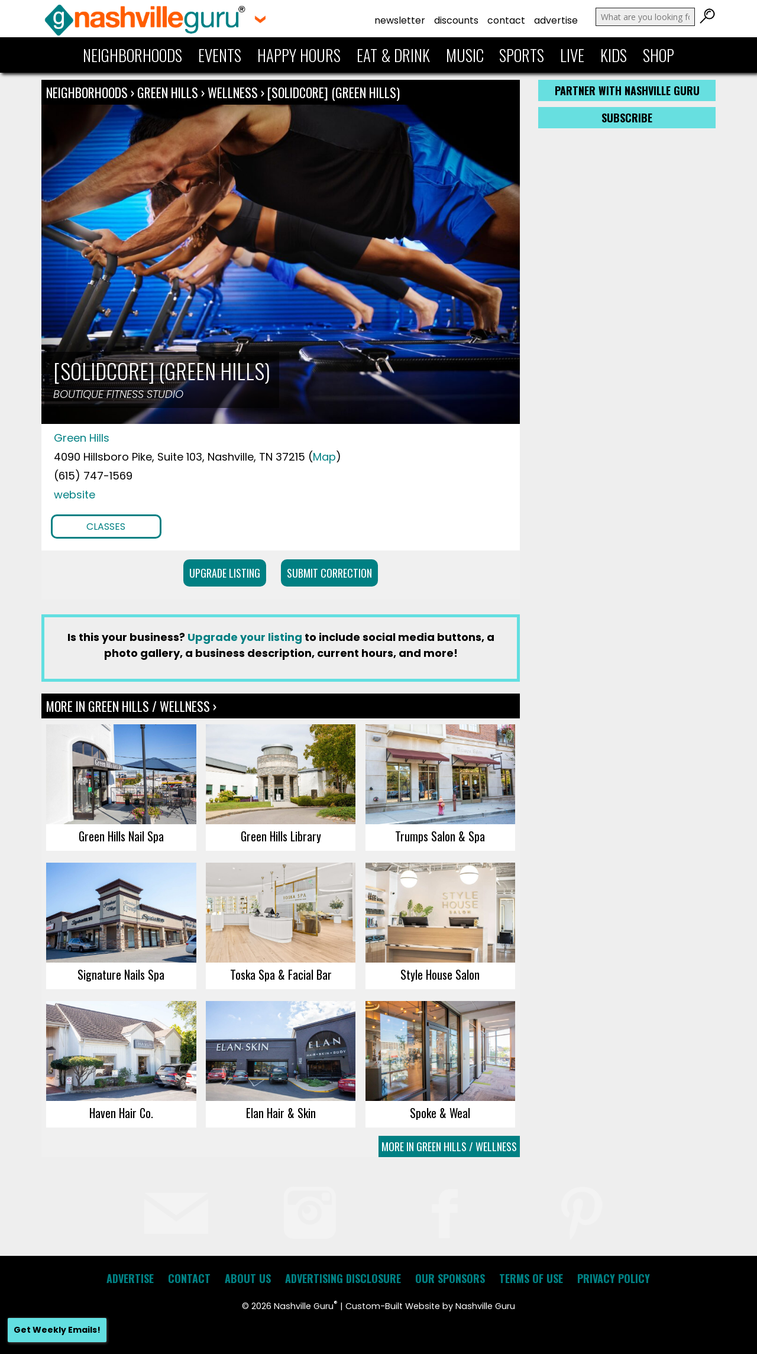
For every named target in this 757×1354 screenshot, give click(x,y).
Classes (105, 526)
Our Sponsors (450, 1278)
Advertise (556, 20)
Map (324, 456)
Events (219, 55)
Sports (521, 55)
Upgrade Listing (224, 573)
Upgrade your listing (244, 637)
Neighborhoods (132, 55)
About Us (248, 1278)
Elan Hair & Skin (281, 1113)
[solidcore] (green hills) (333, 92)
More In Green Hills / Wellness (449, 1146)
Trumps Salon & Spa (440, 836)
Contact (506, 20)
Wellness (233, 92)
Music (465, 55)
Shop (658, 55)
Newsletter (399, 20)
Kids (613, 55)
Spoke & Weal (440, 1113)
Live (572, 55)
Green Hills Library (281, 836)
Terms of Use (531, 1278)
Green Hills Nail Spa (121, 836)
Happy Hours (299, 55)
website (74, 494)
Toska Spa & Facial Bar (281, 974)
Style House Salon (440, 974)
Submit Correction (329, 573)
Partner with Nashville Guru (627, 90)
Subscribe (626, 117)
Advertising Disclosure (343, 1278)
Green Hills (169, 92)
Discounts (456, 20)
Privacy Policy (613, 1278)
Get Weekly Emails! (57, 1330)
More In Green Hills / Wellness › (131, 706)
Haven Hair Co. (121, 1113)
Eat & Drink (393, 55)
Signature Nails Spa (120, 974)
